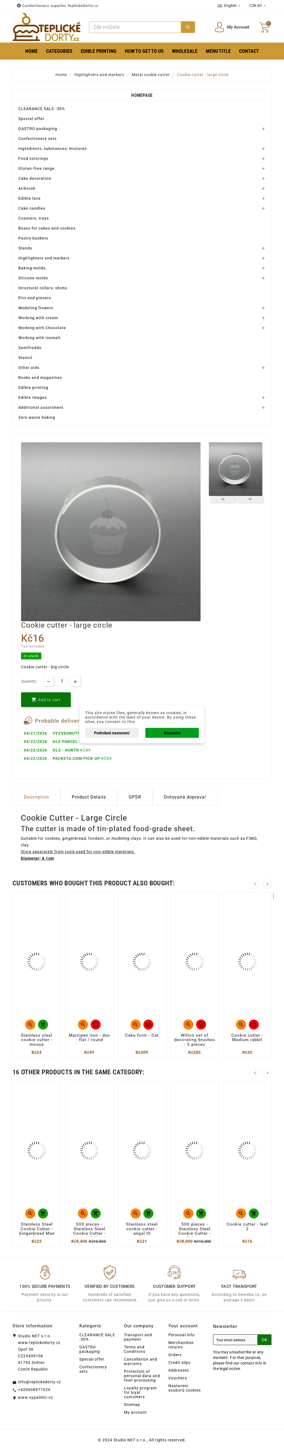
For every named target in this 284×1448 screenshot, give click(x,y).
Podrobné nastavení (112, 733)
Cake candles (31, 208)
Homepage (142, 95)
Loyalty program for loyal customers (140, 1392)
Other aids (28, 367)
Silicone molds (33, 278)
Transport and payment (138, 1337)
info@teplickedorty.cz (39, 1382)
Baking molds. (32, 268)
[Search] (135, 27)
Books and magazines (40, 377)
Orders (175, 1355)
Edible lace (29, 198)
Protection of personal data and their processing (142, 1375)
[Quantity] (62, 681)
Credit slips (179, 1362)
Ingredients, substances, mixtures (52, 148)
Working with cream (38, 318)
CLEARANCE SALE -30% (41, 108)
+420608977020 (34, 1389)
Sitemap (132, 1404)
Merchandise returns (181, 1344)
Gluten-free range (36, 168)
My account (135, 1412)
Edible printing (33, 387)
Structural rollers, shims (42, 288)
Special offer (31, 118)
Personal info (181, 1335)
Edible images (32, 397)
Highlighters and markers (44, 258)
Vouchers (177, 1378)
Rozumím (172, 733)
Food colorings (33, 158)
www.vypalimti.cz (35, 1397)
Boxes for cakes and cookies (46, 228)
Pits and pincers (34, 298)
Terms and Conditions (134, 1349)
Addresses (178, 1370)
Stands (25, 248)
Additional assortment (41, 407)
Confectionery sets (37, 138)
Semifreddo (30, 347)
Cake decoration (34, 178)
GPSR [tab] (135, 797)
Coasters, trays (33, 218)
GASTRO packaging (37, 128)
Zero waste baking (36, 417)
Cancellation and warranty (140, 1361)
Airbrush (27, 188)
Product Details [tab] (89, 797)
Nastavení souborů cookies (184, 1388)
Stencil (25, 357)
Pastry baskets (33, 238)
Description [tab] (36, 797)
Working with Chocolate (42, 328)
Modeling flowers (35, 308)
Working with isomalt (39, 338)
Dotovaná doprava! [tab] (185, 797)
